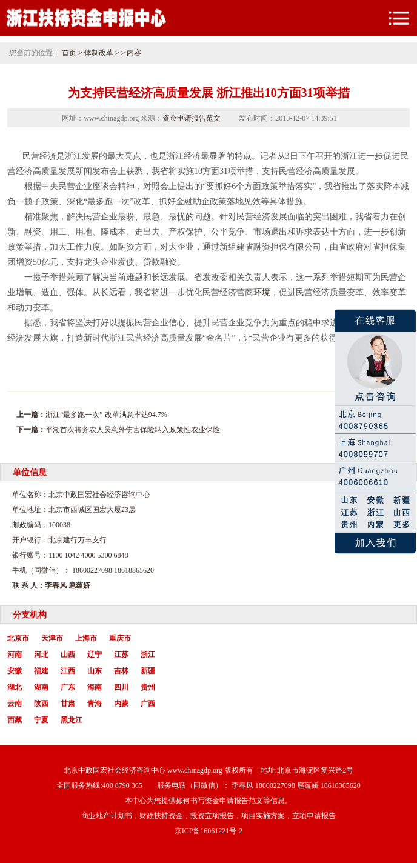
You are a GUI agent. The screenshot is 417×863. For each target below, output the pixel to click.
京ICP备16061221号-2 (209, 831)
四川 (121, 687)
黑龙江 (71, 720)
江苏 (121, 654)
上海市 (86, 638)
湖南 (41, 687)
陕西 (41, 703)
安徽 (14, 671)
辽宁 (94, 654)
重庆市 (120, 638)
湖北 (14, 687)
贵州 (148, 687)
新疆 (148, 671)
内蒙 (121, 703)
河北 (41, 654)
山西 (68, 654)
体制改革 (98, 52)
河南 (14, 654)
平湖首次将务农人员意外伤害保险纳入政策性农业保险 (132, 429)
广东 (68, 687)
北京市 (18, 638)
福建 (41, 671)
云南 (14, 703)
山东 (94, 671)
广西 (148, 703)
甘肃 (68, 703)
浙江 (148, 654)
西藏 (14, 720)
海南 (94, 687)
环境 (261, 292)
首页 (69, 52)
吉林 (121, 671)
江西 (68, 671)
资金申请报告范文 (191, 118)
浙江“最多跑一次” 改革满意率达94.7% (106, 414)
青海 (94, 703)
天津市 (52, 638)
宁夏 (41, 720)
